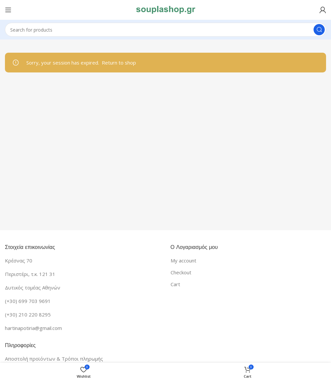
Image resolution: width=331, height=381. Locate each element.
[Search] (165, 30)
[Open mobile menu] (8, 9)
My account (183, 260)
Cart (175, 284)
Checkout (181, 272)
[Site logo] (165, 9)
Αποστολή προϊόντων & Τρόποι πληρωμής (54, 358)
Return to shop (119, 62)
